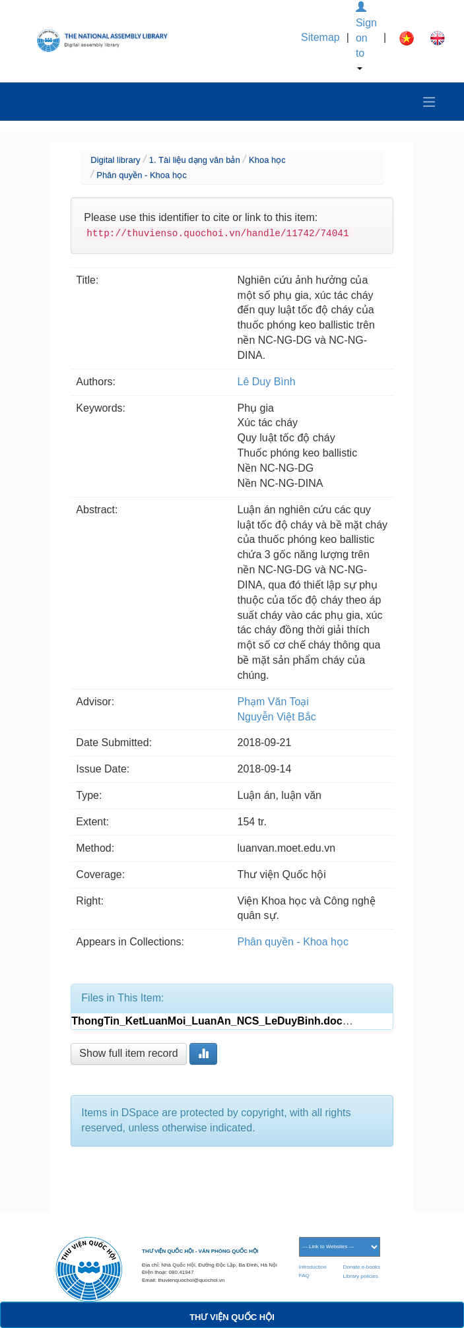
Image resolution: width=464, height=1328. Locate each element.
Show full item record (128, 1053)
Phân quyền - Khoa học (141, 175)
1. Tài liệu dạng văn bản (194, 160)
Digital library (115, 160)
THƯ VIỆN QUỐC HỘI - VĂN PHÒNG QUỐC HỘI (200, 1251)
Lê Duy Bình (267, 381)
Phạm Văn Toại (273, 701)
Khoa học (267, 160)
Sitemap (320, 37)
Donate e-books (361, 1267)
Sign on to (366, 36)
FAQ (304, 1276)
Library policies (360, 1276)
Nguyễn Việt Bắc (277, 716)
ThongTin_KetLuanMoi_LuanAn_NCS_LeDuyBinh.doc (206, 1021)
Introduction (313, 1267)
